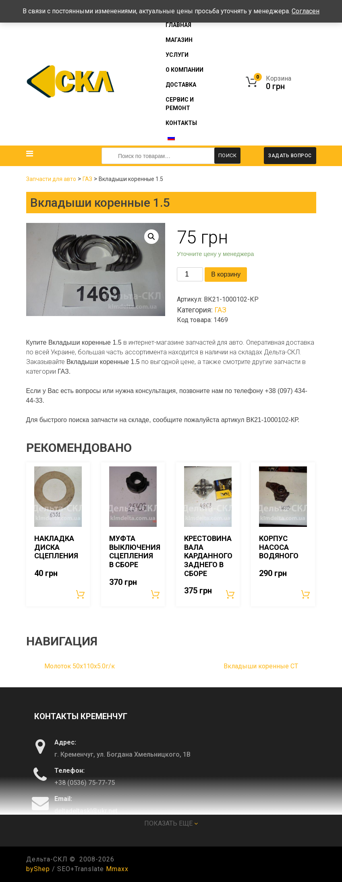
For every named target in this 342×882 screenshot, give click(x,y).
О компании (184, 70)
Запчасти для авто (51, 179)
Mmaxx (117, 869)
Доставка (181, 84)
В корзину (225, 274)
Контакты (181, 123)
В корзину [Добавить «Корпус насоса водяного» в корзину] (306, 594)
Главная (178, 25)
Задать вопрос (290, 155)
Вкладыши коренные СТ (261, 666)
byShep (38, 869)
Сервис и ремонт (180, 103)
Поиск (227, 155)
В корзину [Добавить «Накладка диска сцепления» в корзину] (81, 594)
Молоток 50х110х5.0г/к (79, 666)
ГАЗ (87, 179)
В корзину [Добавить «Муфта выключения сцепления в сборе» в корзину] (156, 594)
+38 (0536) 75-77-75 (84, 782)
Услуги (177, 55)
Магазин (179, 40)
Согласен (305, 11)
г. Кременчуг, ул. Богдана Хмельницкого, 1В (122, 754)
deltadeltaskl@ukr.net (86, 810)
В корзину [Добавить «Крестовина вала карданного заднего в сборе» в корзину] (231, 594)
